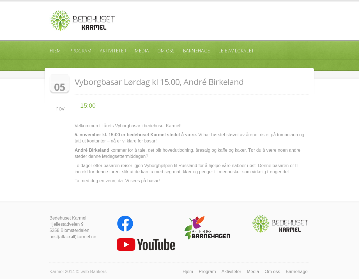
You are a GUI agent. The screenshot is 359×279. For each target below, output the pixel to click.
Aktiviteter (113, 51)
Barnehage (196, 51)
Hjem (55, 51)
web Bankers (93, 271)
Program (80, 51)
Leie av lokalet (236, 51)
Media (142, 51)
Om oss (165, 51)
